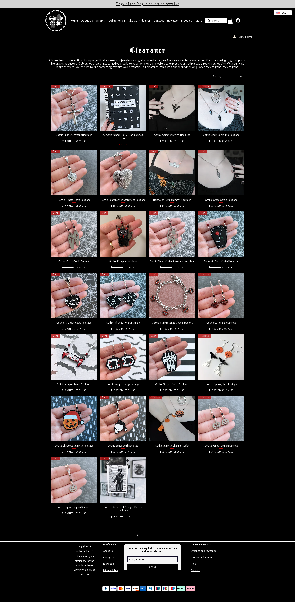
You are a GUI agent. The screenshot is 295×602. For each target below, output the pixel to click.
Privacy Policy (110, 570)
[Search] (216, 21)
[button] (101, 21)
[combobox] (227, 76)
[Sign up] (152, 567)
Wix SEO (152, 597)
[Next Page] (158, 534)
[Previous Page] (137, 534)
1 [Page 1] (145, 534)
